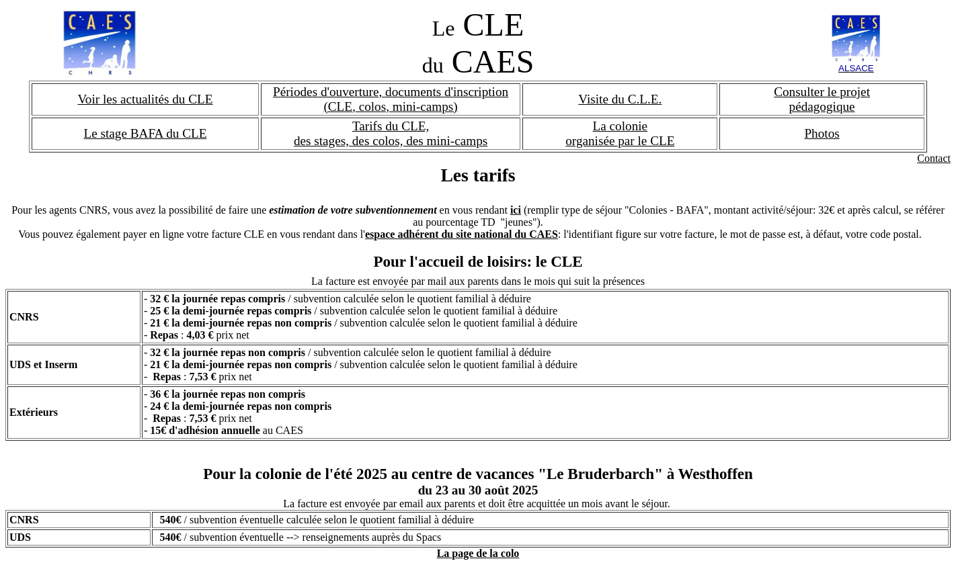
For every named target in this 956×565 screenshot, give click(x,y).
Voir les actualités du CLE (144, 99)
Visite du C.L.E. (620, 99)
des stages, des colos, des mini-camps (390, 141)
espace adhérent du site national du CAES (461, 234)
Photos (821, 133)
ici (515, 210)
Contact (934, 158)
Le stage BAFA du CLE (144, 133)
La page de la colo (478, 553)
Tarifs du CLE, (390, 126)
